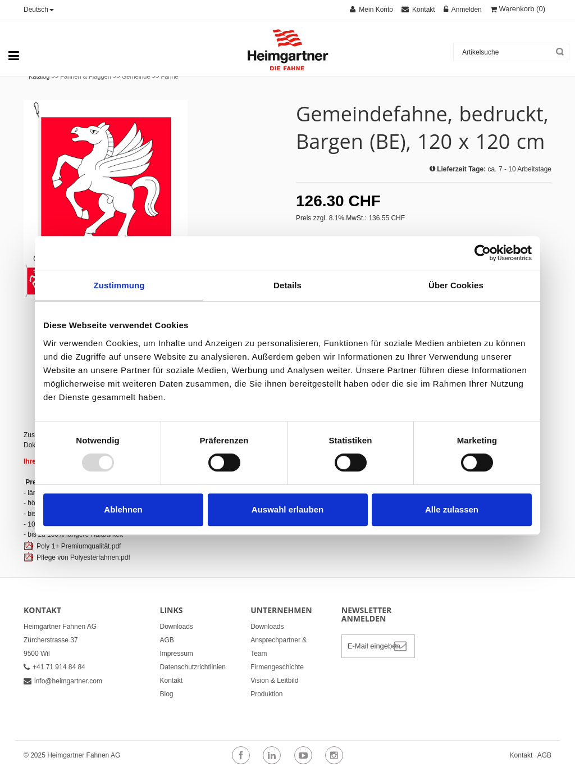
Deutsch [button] (39, 9)
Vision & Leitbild (274, 680)
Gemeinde (136, 76)
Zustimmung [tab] (119, 285)
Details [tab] (287, 285)
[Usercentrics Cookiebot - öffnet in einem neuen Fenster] (482, 252)
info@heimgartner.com (63, 681)
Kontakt (171, 680)
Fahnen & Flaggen (85, 76)
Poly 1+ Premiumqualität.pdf (78, 546)
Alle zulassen (451, 509)
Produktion (266, 694)
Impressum (176, 653)
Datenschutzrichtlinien (193, 667)
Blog (167, 694)
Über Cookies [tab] (455, 285)
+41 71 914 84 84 (54, 667)
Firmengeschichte (277, 667)
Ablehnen (123, 509)
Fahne (170, 76)
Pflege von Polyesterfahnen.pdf (83, 557)
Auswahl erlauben (287, 509)
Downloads (176, 627)
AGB (167, 640)
